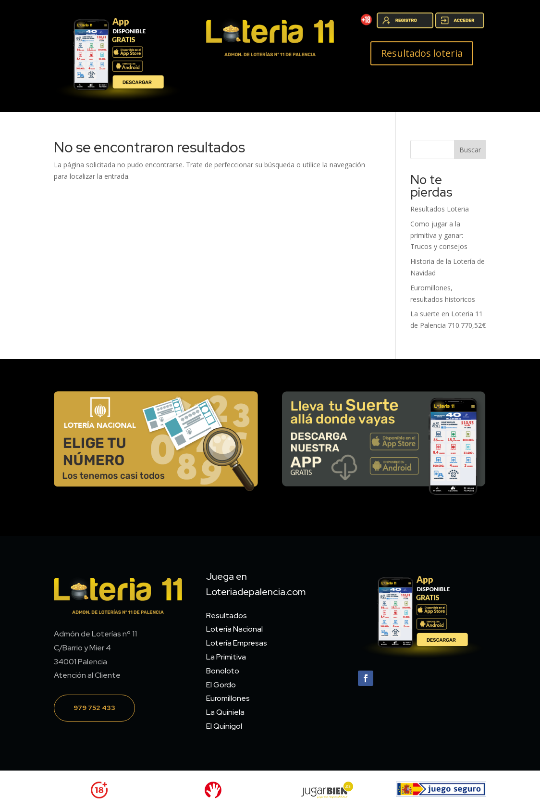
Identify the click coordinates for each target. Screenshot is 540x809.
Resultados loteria (422, 53)
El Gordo (221, 685)
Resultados (226, 615)
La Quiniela (225, 712)
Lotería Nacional (234, 629)
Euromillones (228, 698)
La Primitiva (226, 657)
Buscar (470, 149)
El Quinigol (224, 726)
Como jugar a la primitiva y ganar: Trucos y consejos (438, 235)
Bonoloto (222, 671)
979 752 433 (94, 707)
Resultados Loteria (439, 208)
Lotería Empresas (236, 643)
